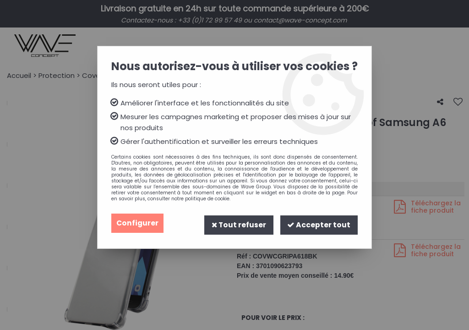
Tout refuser (238, 223)
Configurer (137, 223)
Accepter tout (318, 223)
